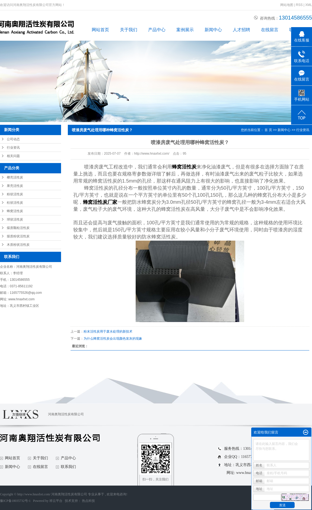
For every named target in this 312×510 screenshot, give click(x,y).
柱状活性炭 (15, 203)
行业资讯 (13, 147)
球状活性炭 (15, 219)
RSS (299, 5)
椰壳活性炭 (15, 177)
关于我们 (128, 29)
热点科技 (88, 501)
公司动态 (13, 139)
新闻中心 (213, 29)
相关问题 (13, 156)
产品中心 (156, 29)
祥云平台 (55, 501)
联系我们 (68, 467)
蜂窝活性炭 (15, 211)
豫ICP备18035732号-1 (15, 501)
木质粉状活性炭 (18, 245)
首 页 (268, 130)
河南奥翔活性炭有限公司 (66, 414)
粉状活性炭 (15, 194)
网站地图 (287, 5)
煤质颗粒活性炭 (18, 228)
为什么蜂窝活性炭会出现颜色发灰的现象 (113, 338)
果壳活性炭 (15, 186)
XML (308, 5)
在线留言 (269, 29)
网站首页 (100, 29)
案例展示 (185, 29)
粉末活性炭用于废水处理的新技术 (108, 331)
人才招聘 (241, 29)
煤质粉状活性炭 (18, 236)
